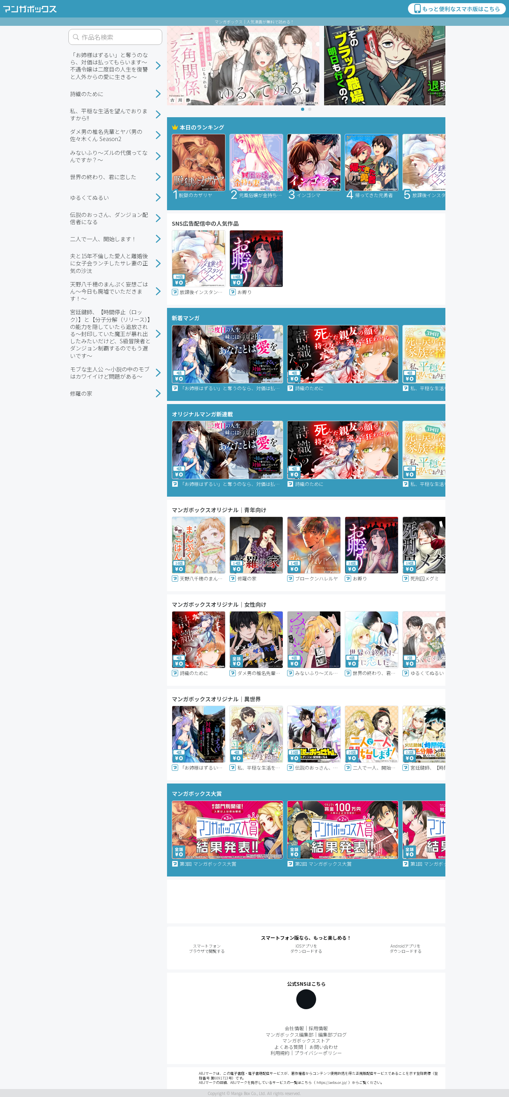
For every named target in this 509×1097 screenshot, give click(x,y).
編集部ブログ (332, 1034)
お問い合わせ (323, 1046)
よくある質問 (288, 1046)
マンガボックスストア (306, 1040)
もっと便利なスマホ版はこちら (456, 9)
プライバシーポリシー (318, 1052)
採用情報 (318, 1028)
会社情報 (294, 1028)
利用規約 (279, 1052)
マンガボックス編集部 (289, 1034)
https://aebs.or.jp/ (331, 1082)
